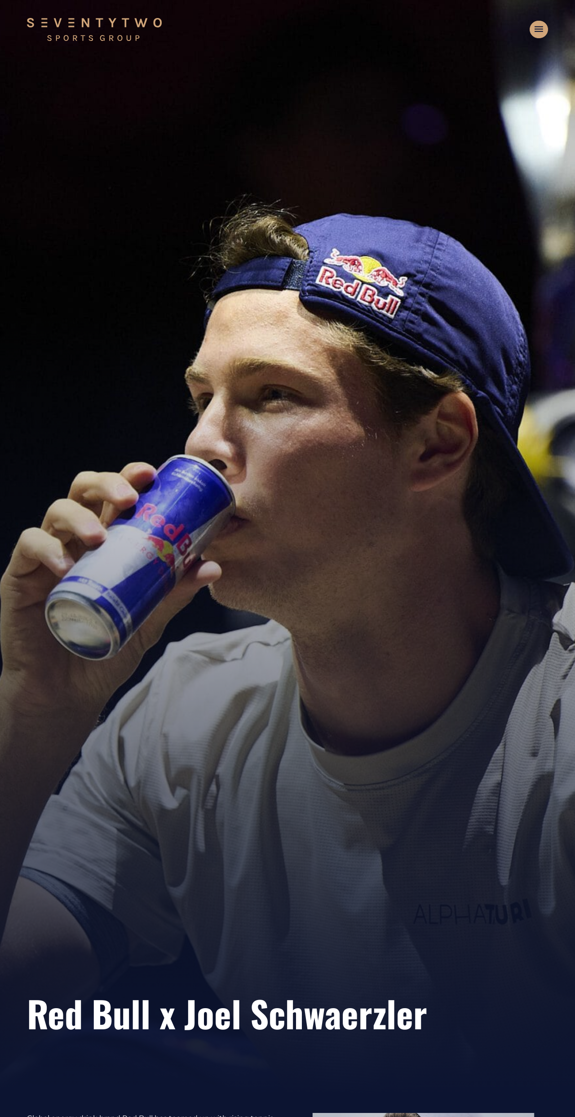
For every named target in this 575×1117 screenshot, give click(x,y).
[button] (539, 30)
